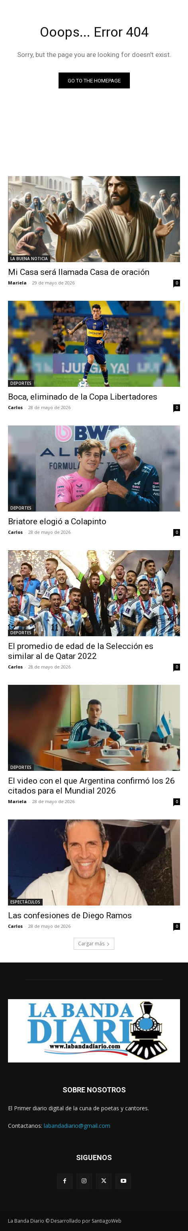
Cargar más (94, 943)
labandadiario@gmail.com (77, 1125)
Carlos (15, 407)
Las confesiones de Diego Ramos (70, 915)
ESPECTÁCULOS (25, 902)
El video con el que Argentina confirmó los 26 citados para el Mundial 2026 (91, 786)
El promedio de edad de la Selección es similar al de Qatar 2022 (80, 651)
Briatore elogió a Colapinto (57, 521)
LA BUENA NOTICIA (29, 258)
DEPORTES (20, 383)
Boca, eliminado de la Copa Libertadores (82, 397)
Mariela (17, 283)
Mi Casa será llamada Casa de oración (78, 272)
